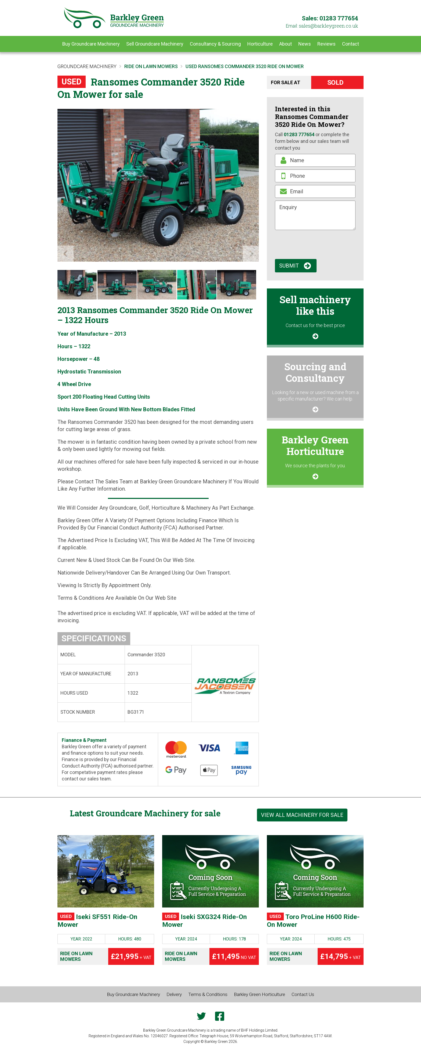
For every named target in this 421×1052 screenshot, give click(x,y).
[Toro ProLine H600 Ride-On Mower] (315, 871)
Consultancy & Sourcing (215, 44)
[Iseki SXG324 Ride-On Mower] (210, 871)
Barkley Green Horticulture (262, 996)
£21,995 (131, 958)
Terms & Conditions (208, 996)
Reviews (326, 44)
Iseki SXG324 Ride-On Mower (209, 922)
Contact (350, 44)
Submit (289, 265)
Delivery (173, 996)
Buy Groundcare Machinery (91, 44)
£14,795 (340, 958)
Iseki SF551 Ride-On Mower (102, 922)
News (304, 44)
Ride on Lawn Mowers (76, 958)
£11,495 (234, 958)
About (285, 44)
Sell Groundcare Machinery (154, 44)
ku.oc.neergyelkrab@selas (328, 26)
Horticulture (260, 44)
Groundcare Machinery (87, 66)
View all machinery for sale (302, 815)
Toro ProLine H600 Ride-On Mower (309, 922)
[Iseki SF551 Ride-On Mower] (105, 871)
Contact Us (308, 996)
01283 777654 (339, 18)
